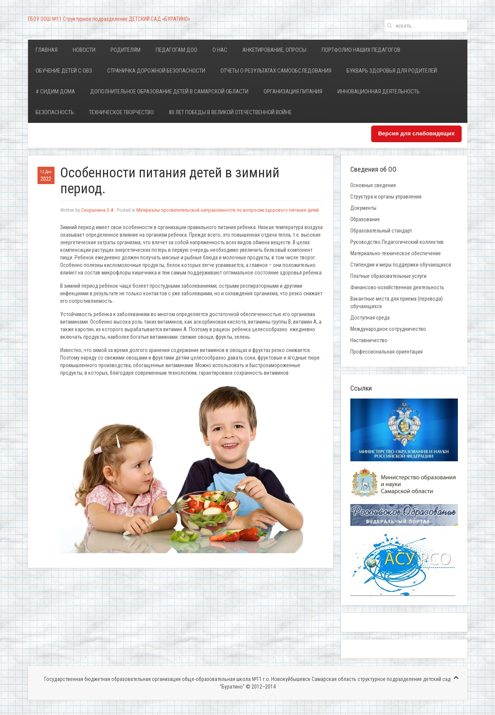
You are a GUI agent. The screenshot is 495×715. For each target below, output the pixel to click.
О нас (219, 50)
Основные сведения (373, 185)
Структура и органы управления (386, 197)
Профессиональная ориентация (386, 352)
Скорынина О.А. (97, 210)
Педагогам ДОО (176, 50)
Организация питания (293, 91)
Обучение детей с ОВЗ (64, 70)
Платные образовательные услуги (388, 276)
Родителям (126, 50)
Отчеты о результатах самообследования (275, 70)
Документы (363, 208)
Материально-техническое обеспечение (395, 253)
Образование (365, 219)
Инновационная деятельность (378, 91)
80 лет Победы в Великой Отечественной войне (230, 112)
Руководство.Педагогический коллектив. (397, 242)
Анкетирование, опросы (274, 50)
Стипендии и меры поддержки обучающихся (400, 265)
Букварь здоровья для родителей (392, 70)
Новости (84, 50)
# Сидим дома (55, 91)
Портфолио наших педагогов (361, 50)
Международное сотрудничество (388, 329)
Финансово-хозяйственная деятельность (397, 287)
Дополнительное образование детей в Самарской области (169, 91)
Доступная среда (370, 318)
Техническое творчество (121, 112)
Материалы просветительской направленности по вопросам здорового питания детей (227, 210)
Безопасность (55, 112)
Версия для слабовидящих (416, 133)
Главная (47, 50)
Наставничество (368, 340)
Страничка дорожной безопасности (156, 70)
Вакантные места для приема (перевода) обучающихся (396, 302)
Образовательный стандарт (381, 231)
